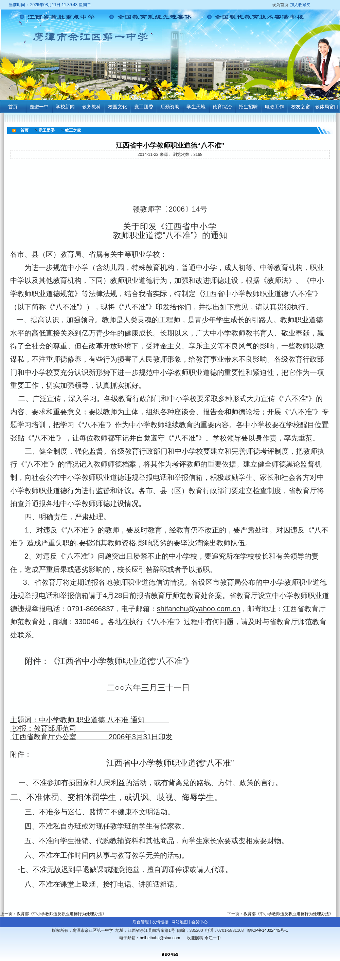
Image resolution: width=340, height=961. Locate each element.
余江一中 (212, 938)
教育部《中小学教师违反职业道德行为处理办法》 (61, 913)
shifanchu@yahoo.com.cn (198, 609)
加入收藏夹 (300, 4)
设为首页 (292, 4)
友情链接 (160, 922)
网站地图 (180, 922)
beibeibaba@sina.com (160, 938)
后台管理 (140, 922)
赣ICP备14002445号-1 (267, 930)
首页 (24, 130)
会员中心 (199, 922)
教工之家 (73, 130)
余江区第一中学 (99, 930)
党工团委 (46, 130)
